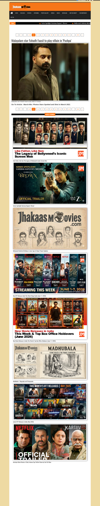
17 (42, 35)
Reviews (29, 13)
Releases (22, 13)
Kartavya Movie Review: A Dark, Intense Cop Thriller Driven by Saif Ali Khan (32, 462)
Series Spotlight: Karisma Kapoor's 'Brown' (54, 23)
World (52, 13)
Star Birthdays (83, 13)
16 (38, 35)
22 (64, 35)
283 (78, 35)
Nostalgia (64, 13)
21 (60, 35)
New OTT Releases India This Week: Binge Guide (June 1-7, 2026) (29, 296)
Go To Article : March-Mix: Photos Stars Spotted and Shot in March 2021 (40, 104)
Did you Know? (73, 13)
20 (55, 35)
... (24, 35)
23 (69, 35)
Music (58, 13)
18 (47, 35)
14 (29, 35)
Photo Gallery (45, 13)
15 (33, 35)
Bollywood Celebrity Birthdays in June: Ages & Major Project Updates (30, 251)
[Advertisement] (50, 483)
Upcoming (36, 13)
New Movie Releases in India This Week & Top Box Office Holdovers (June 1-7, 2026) (34, 341)
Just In (12, 17)
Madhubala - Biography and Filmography (23, 381)
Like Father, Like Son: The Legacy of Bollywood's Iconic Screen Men (30, 161)
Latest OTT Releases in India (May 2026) (23, 422)
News (16, 13)
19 (51, 35)
